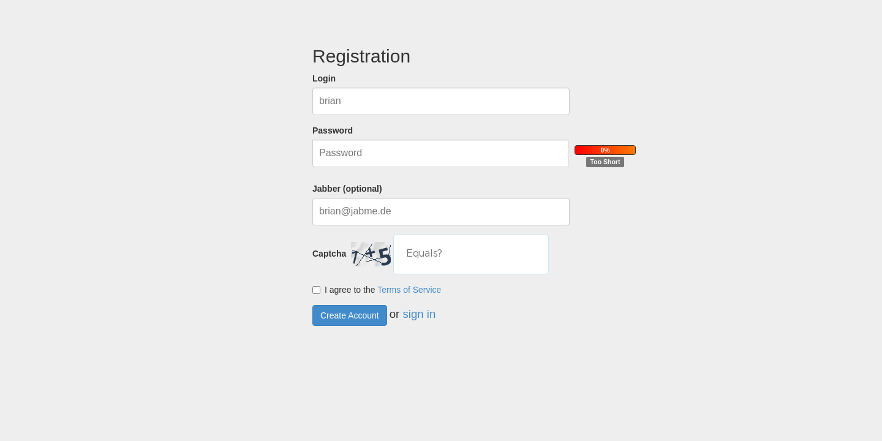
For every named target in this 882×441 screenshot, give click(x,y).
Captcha (331, 253)
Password (332, 130)
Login (324, 78)
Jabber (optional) (347, 189)
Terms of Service (409, 290)
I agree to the (376, 290)
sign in (418, 313)
